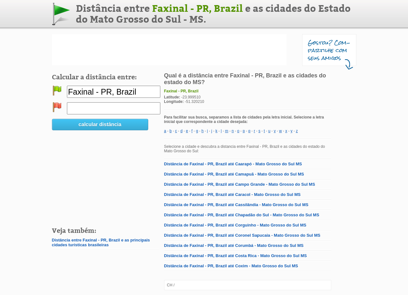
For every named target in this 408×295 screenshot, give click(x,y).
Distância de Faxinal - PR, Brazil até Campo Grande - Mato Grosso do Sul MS (239, 184)
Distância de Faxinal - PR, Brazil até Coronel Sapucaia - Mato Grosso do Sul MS (242, 235)
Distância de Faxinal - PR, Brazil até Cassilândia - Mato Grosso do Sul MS (236, 204)
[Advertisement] (169, 49)
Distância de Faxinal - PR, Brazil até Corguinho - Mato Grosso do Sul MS (235, 225)
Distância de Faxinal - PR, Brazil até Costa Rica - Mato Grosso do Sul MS (235, 255)
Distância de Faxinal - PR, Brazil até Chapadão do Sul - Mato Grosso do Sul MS (241, 214)
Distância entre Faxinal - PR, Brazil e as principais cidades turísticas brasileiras (101, 242)
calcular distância (99, 124)
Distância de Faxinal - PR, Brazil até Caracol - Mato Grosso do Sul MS (232, 194)
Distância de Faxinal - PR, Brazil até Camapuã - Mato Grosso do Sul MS (234, 174)
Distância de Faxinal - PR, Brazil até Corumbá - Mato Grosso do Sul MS (234, 245)
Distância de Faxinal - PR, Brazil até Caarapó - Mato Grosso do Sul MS (233, 164)
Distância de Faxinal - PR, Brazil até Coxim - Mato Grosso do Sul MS (231, 265)
